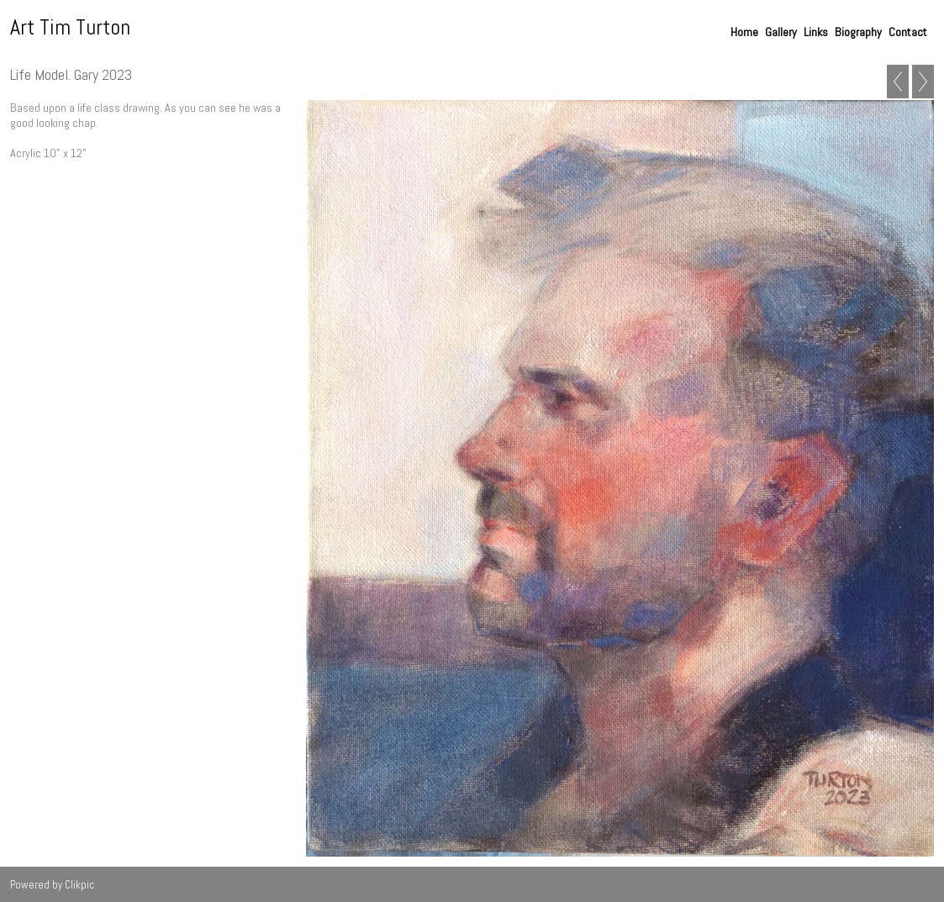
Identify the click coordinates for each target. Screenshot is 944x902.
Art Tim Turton (70, 27)
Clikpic (79, 885)
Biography (858, 32)
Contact (908, 32)
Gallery (781, 32)
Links (816, 32)
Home (744, 32)
